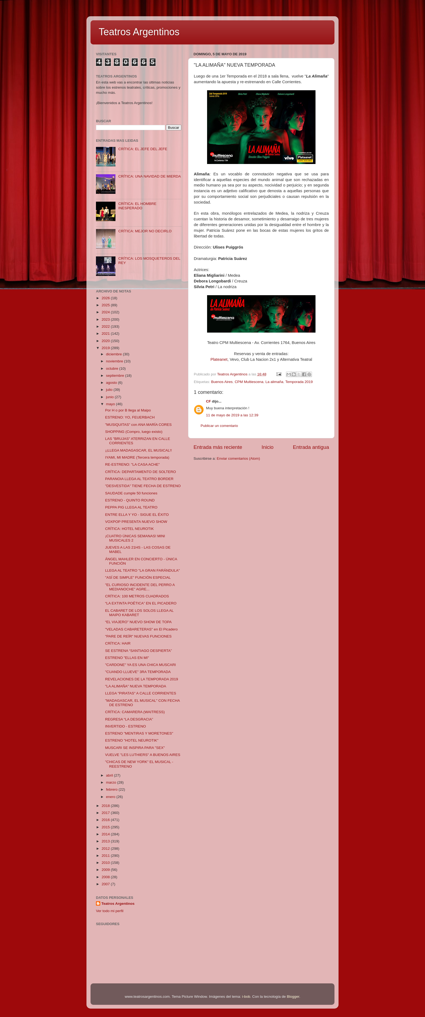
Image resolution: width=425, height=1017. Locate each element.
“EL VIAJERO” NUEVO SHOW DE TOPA (138, 622)
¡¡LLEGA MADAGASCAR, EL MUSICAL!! (138, 450)
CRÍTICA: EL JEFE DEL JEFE (142, 149)
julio (110, 390)
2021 (106, 334)
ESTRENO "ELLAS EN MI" (127, 658)
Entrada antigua (311, 447)
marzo (111, 782)
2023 (106, 319)
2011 (106, 856)
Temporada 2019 (299, 382)
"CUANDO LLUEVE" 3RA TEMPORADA (138, 672)
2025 (106, 305)
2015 (106, 827)
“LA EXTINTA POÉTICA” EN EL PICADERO (140, 603)
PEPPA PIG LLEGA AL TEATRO (131, 507)
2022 (106, 326)
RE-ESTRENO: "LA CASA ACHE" (132, 464)
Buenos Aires (222, 382)
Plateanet (218, 359)
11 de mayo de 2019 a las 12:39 (232, 415)
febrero (112, 789)
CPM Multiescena (249, 382)
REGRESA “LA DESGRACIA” (129, 719)
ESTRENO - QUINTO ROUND (130, 500)
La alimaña (274, 382)
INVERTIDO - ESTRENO (125, 726)
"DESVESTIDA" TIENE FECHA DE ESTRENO (143, 486)
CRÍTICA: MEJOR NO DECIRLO (145, 231)
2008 (106, 877)
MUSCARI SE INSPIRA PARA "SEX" (135, 748)
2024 (106, 312)
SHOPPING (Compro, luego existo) (134, 432)
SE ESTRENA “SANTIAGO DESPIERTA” (138, 651)
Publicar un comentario (219, 426)
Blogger (293, 997)
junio (110, 397)
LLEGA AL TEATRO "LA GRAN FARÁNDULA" (142, 570)
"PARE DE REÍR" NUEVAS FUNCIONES (138, 636)
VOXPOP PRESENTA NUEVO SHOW (136, 522)
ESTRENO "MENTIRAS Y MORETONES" (139, 733)
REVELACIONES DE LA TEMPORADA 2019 (141, 679)
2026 (106, 298)
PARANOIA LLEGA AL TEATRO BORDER (139, 479)
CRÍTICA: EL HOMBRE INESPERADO (137, 206)
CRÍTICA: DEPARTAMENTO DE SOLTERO (140, 472)
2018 (106, 806)
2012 (106, 849)
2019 (106, 348)
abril (110, 775)
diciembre (114, 354)
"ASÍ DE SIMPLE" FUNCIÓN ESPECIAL (138, 577)
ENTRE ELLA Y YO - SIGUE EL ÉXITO (137, 515)
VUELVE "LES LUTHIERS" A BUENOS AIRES (142, 755)
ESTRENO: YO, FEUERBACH (130, 417)
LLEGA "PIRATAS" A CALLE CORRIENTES (140, 693)
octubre (112, 368)
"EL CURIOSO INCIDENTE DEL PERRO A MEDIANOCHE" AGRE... (140, 587)
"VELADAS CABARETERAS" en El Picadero (141, 629)
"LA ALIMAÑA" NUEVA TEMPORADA (135, 686)
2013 (106, 841)
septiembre (115, 376)
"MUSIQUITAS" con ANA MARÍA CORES (138, 425)
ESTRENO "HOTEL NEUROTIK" (132, 740)
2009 (106, 870)
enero (111, 797)
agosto (112, 383)
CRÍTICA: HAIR (118, 643)
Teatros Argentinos (139, 31)
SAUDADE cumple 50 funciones (131, 493)
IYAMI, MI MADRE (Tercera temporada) (137, 457)
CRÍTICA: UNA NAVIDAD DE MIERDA (149, 176)
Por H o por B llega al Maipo (128, 410)
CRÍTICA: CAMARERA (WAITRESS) (135, 712)
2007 (106, 884)
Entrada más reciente (218, 447)
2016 (106, 820)
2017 (106, 813)
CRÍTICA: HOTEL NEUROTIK (129, 529)
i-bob (246, 997)
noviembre (115, 361)
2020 (106, 341)
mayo (111, 404)
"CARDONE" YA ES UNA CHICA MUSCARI (140, 665)
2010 (106, 863)
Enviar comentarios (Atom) (238, 458)
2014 (106, 834)
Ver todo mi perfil (109, 911)
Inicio (267, 447)
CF (208, 401)
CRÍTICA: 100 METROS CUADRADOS (137, 596)
